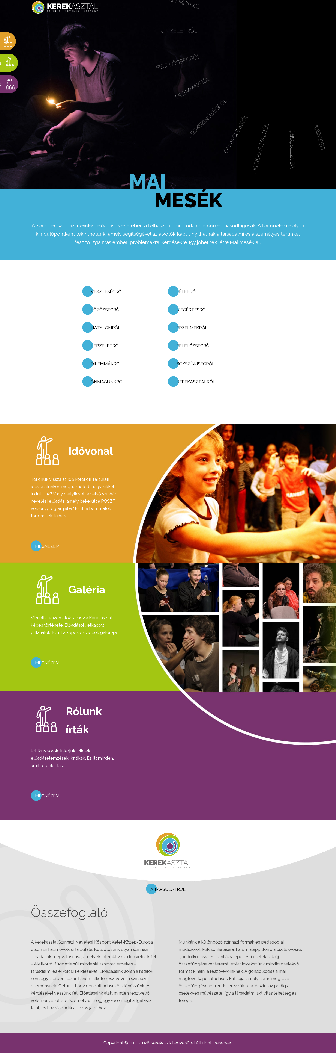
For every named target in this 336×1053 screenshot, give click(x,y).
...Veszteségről (302, 148)
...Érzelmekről (177, 11)
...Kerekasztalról (270, 150)
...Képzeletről (177, 40)
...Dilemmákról (196, 97)
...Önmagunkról (244, 139)
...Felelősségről (180, 71)
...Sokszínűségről (214, 125)
